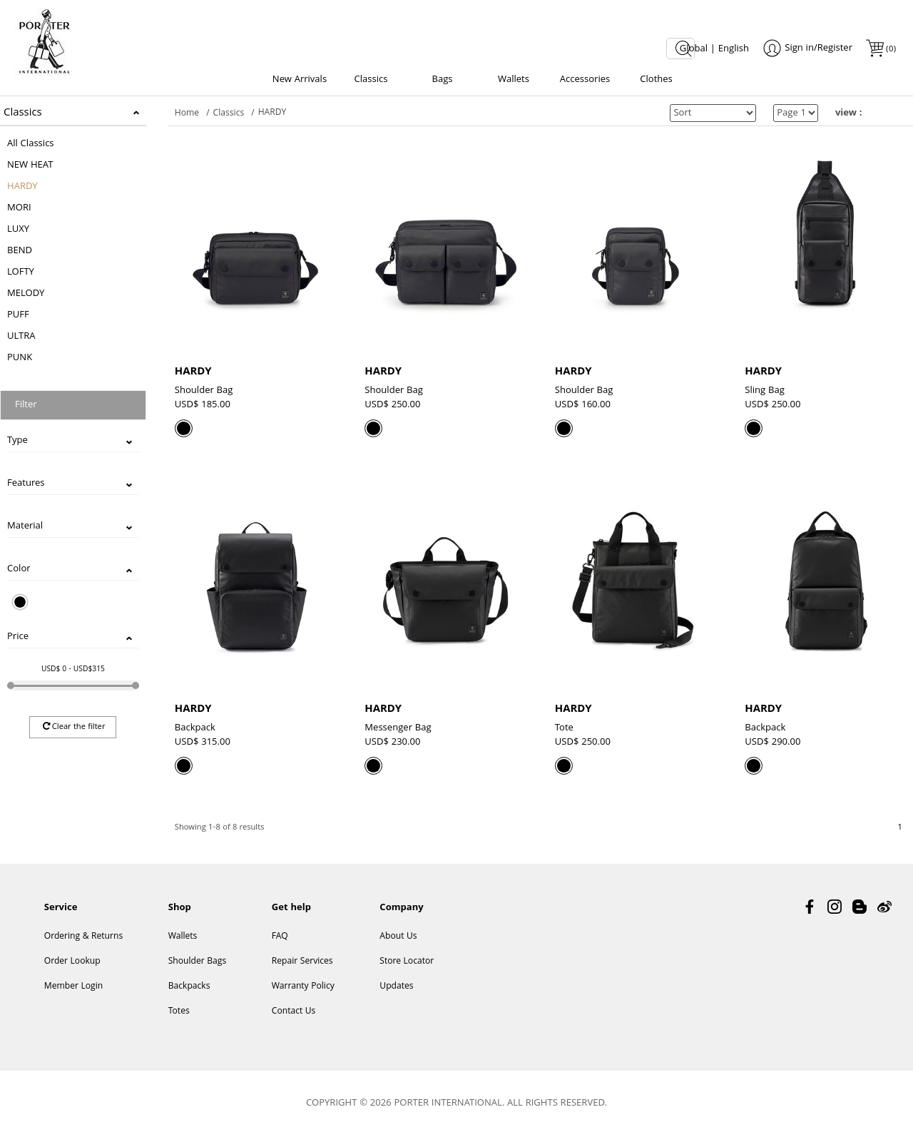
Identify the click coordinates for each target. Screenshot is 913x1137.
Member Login (73, 986)
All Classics (30, 144)
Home (187, 113)
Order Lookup (72, 961)
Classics (371, 80)
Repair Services (302, 961)
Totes (179, 1011)
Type (17, 441)
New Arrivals (299, 80)
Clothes (656, 80)
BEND (19, 251)
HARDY (22, 187)
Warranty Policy (303, 986)
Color (19, 569)
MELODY (25, 294)
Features (26, 483)
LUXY (18, 230)
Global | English (714, 49)
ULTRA (21, 337)
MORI (19, 208)
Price (18, 637)
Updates (396, 986)
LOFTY (20, 272)
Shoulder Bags (197, 961)
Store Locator (406, 961)
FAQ (280, 936)
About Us (398, 936)
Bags (442, 80)
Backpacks (189, 986)
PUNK (19, 358)
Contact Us (294, 1011)
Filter (26, 405)
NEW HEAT (30, 165)
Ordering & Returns (83, 936)
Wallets (513, 80)
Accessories (585, 80)
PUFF (18, 315)
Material (25, 526)
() (890, 49)
